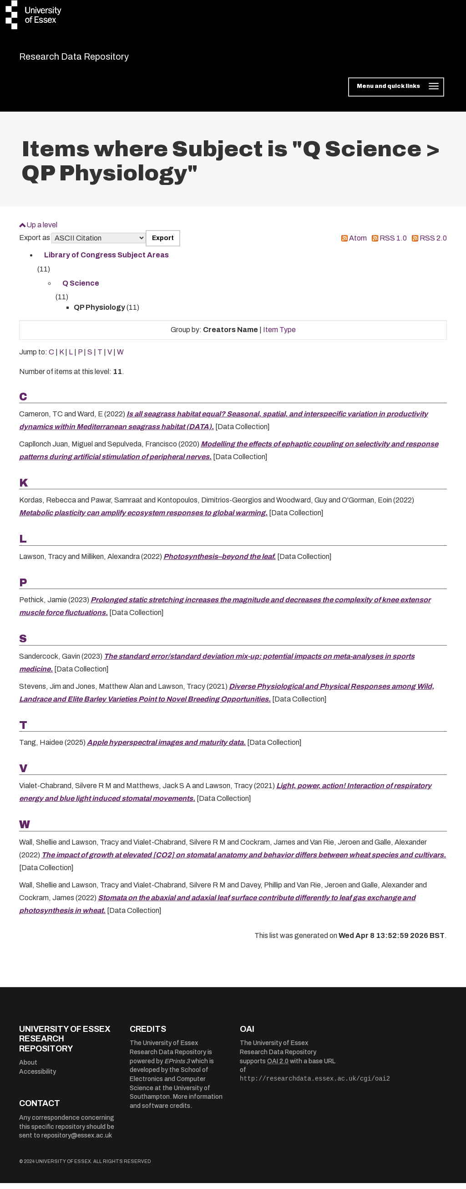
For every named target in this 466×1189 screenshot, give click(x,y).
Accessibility (37, 1077)
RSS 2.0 (433, 244)
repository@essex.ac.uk (76, 1141)
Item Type (279, 335)
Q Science (80, 288)
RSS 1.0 (393, 244)
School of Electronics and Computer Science (169, 1084)
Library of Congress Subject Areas (106, 261)
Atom (358, 244)
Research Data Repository (99, 59)
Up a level (41, 230)
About (28, 1068)
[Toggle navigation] (396, 92)
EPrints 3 (177, 1066)
